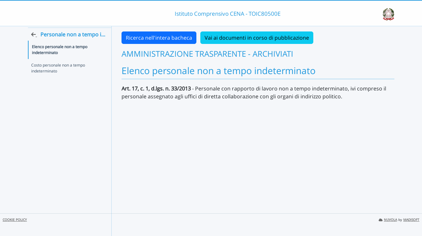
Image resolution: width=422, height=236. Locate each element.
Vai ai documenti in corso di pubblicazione (257, 37)
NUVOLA (388, 220)
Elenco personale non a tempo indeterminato (59, 61)
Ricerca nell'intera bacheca (159, 37)
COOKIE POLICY (15, 220)
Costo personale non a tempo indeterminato (58, 80)
